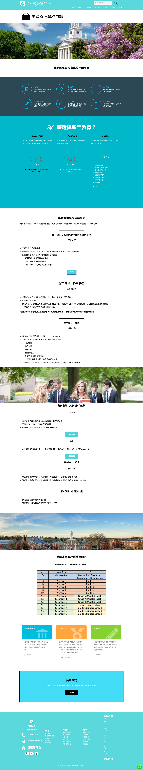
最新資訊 (47, 738)
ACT (105, 723)
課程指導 (98, 8)
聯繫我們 (108, 759)
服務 (106, 8)
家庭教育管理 (86, 732)
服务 (85, 730)
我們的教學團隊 (49, 736)
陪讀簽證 (85, 744)
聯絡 (120, 8)
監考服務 (85, 741)
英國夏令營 (86, 737)
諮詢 (65, 730)
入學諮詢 (89, 8)
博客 (113, 8)
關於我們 (47, 733)
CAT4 (105, 730)
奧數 (105, 721)
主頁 (73, 8)
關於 (80, 8)
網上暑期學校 (86, 739)
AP (104, 726)
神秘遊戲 (85, 734)
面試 (105, 719)
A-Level (106, 728)
